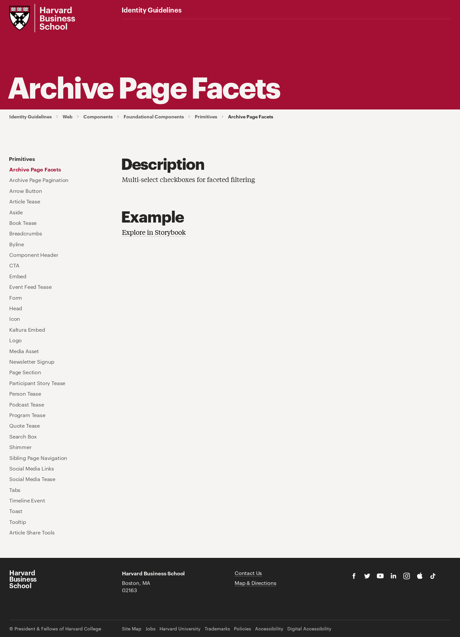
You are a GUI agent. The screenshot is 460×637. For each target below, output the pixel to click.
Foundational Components (154, 116)
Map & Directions (255, 582)
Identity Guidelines (151, 9)
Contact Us (248, 572)
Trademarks (217, 628)
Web (237, 25)
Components (98, 116)
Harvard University (180, 628)
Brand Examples (275, 25)
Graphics (209, 25)
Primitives (206, 116)
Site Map (131, 628)
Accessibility (269, 628)
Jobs (150, 628)
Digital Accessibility (309, 628)
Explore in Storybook (154, 232)
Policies (242, 628)
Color (156, 25)
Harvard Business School (23, 579)
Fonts (182, 25)
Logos (129, 25)
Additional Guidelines (329, 25)
